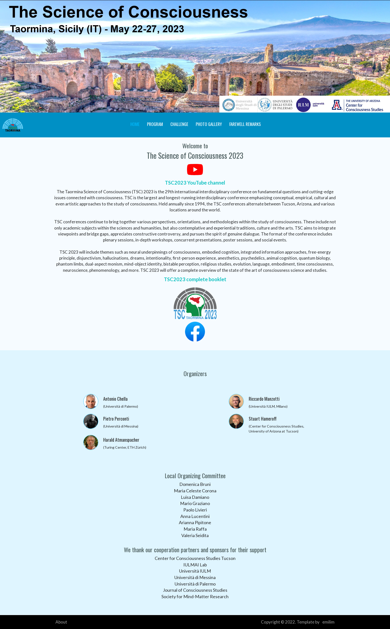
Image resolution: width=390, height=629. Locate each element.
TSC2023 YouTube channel (195, 183)
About (61, 622)
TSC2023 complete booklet (195, 279)
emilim (328, 622)
